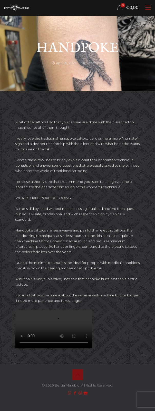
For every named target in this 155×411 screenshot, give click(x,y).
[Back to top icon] (77, 374)
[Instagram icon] (80, 392)
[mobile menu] (148, 7)
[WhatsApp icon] (69, 392)
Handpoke (94, 63)
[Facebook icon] (75, 392)
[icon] (86, 392)
